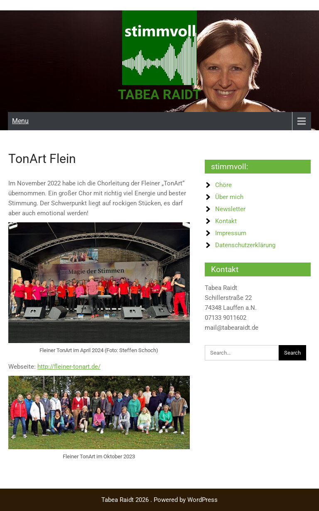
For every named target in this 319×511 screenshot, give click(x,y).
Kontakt (226, 220)
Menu (20, 120)
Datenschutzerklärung (245, 244)
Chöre (223, 184)
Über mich (229, 196)
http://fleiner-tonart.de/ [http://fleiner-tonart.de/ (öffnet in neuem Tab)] (69, 366)
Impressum (230, 232)
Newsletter (230, 208)
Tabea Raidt (159, 94)
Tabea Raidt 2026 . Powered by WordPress (159, 500)
